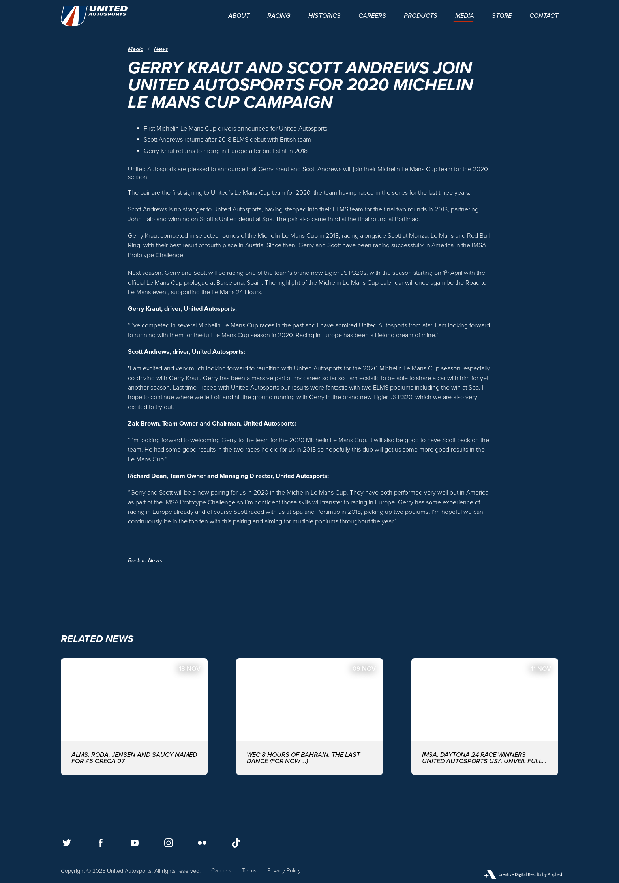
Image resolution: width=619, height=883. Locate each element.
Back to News (145, 560)
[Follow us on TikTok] (236, 843)
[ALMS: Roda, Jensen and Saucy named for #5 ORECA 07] (134, 716)
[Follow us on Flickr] (202, 843)
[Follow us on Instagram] (168, 843)
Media (135, 49)
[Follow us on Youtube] (135, 843)
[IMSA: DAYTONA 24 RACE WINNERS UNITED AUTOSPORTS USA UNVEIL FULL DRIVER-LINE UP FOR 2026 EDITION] (484, 716)
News (161, 49)
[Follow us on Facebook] (101, 843)
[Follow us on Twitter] (67, 843)
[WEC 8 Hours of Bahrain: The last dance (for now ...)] (309, 716)
